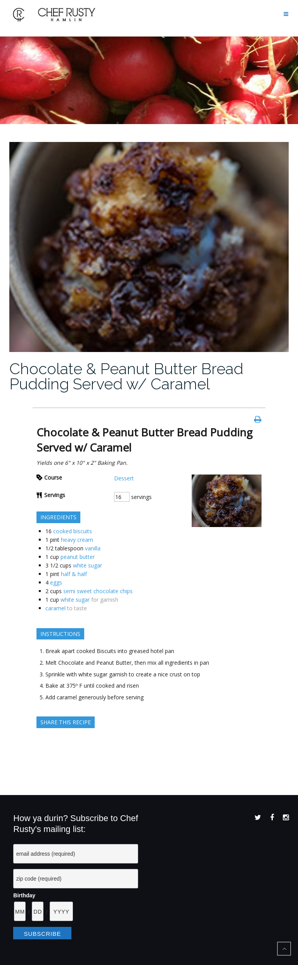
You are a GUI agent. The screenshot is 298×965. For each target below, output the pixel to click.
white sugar (87, 565)
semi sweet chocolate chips (98, 591)
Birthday (24, 895)
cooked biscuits (72, 531)
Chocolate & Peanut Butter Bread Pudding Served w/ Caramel (126, 376)
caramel (55, 608)
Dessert (124, 478)
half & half (74, 574)
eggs (56, 582)
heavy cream (77, 539)
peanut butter (78, 556)
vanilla (92, 548)
